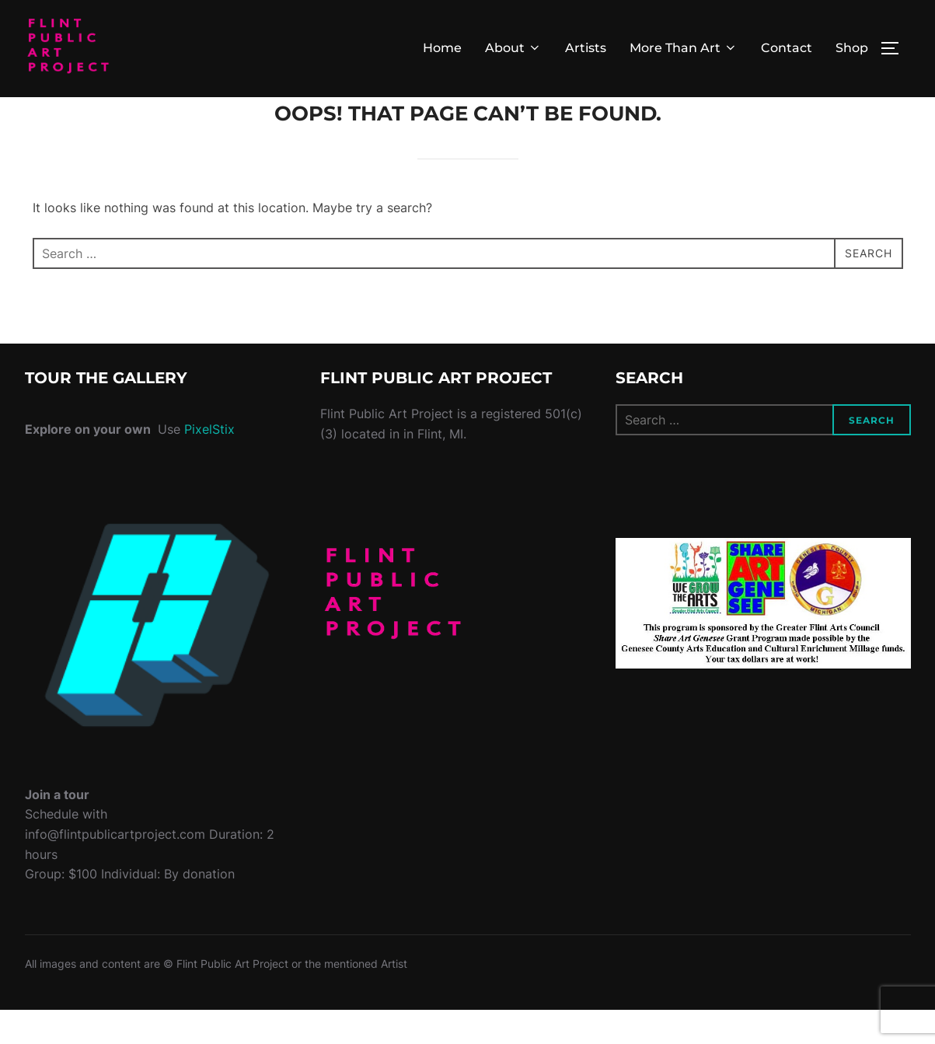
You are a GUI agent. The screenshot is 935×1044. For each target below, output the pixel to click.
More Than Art (684, 47)
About (513, 47)
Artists (585, 47)
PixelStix (209, 464)
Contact (786, 47)
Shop (852, 47)
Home (442, 47)
